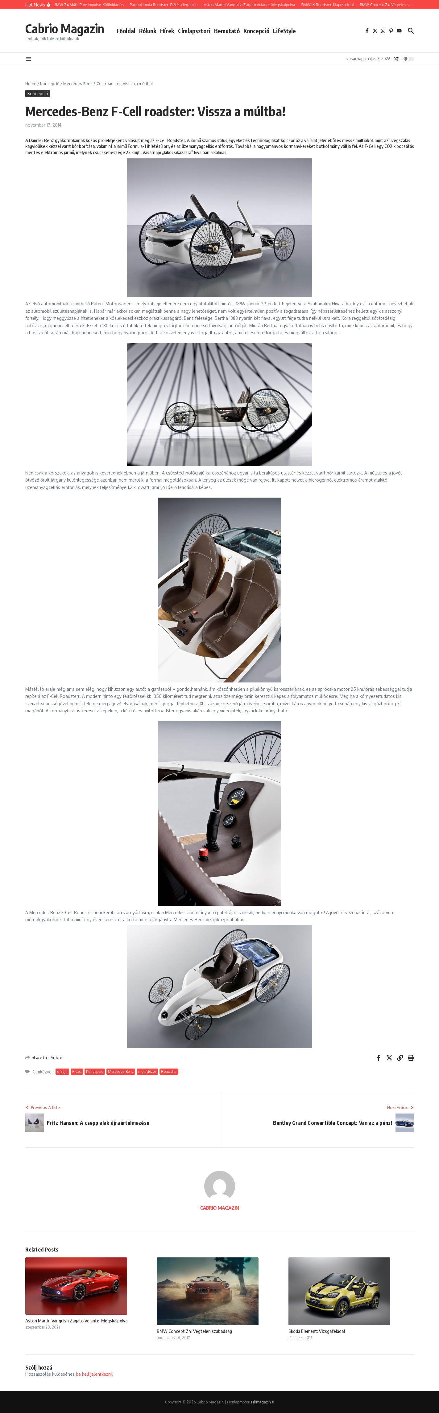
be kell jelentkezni (94, 1374)
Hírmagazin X (262, 1402)
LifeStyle (284, 31)
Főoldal (126, 31)
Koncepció (256, 31)
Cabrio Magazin (64, 28)
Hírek (167, 31)
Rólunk (147, 31)
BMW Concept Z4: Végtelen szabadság (194, 1331)
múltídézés (147, 1071)
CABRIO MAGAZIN (219, 1208)
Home (30, 83)
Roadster (168, 1071)
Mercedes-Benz (121, 1071)
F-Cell (76, 1071)
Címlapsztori (194, 31)
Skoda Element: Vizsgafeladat (317, 1331)
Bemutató (227, 31)
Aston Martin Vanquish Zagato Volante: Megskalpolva (76, 1320)
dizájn (62, 1071)
